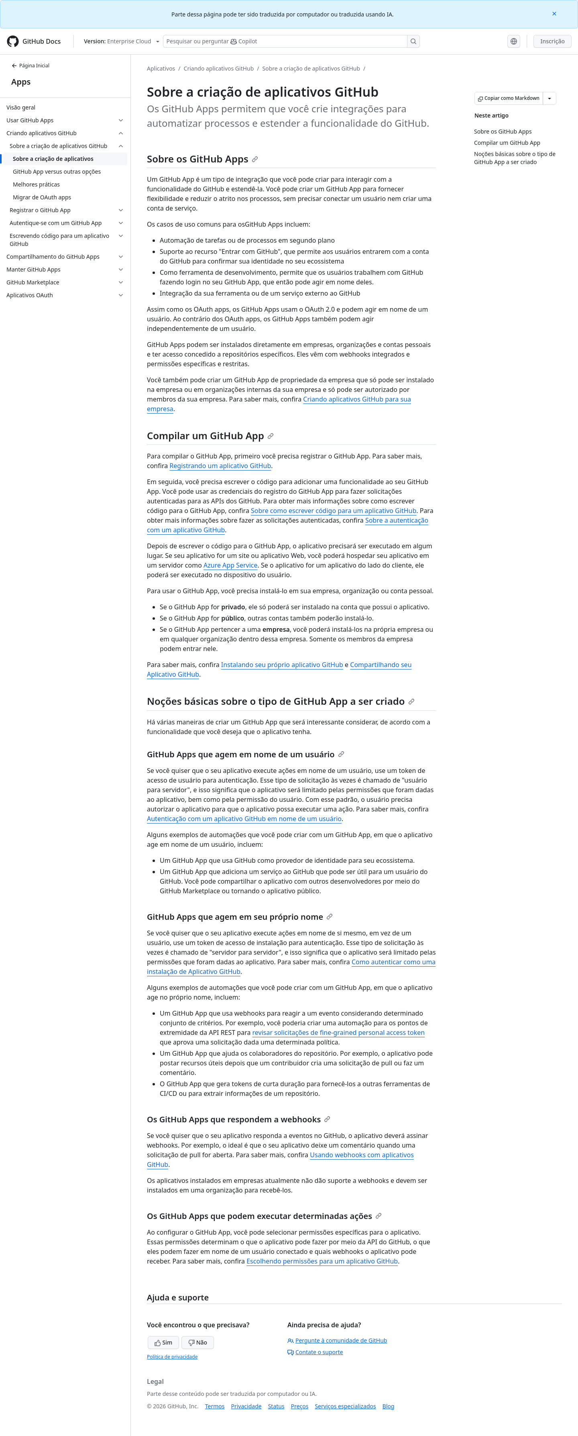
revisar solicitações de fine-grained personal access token (338, 1032)
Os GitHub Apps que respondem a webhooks (238, 1119)
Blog (389, 1406)
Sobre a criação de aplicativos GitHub (311, 68)
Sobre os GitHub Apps (202, 158)
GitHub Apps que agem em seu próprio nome (240, 916)
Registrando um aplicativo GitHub (220, 465)
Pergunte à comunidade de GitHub (337, 1340)
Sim (163, 1342)
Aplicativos (161, 68)
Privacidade (246, 1406)
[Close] (555, 13)
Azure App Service (231, 565)
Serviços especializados (345, 1406)
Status (276, 1406)
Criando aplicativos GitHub (219, 68)
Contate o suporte (315, 1352)
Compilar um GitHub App (210, 435)
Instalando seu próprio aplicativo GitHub (282, 664)
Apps (21, 81)
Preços (300, 1406)
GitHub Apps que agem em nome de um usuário (245, 754)
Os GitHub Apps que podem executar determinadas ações (264, 1216)
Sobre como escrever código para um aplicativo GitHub (333, 510)
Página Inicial (30, 65)
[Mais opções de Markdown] (549, 98)
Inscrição (552, 41)
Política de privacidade (172, 1356)
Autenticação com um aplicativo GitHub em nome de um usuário (244, 818)
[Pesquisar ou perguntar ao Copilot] (291, 41)
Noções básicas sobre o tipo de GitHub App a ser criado (281, 701)
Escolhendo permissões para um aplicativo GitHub (322, 1261)
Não (197, 1342)
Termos (215, 1406)
